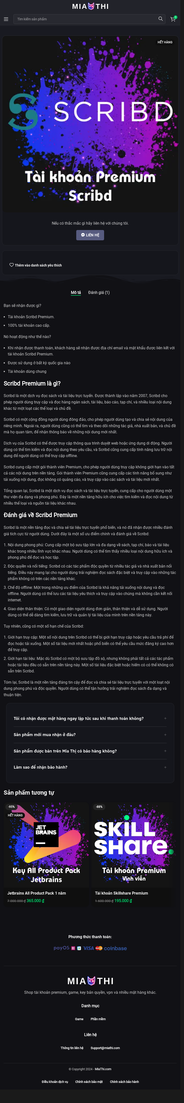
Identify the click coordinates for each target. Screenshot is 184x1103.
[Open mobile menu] (6, 19)
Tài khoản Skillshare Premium (121, 893)
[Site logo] (90, 5)
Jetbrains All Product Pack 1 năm (36, 893)
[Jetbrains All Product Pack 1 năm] (46, 845)
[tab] (76, 292)
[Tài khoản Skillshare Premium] (134, 845)
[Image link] (90, 980)
